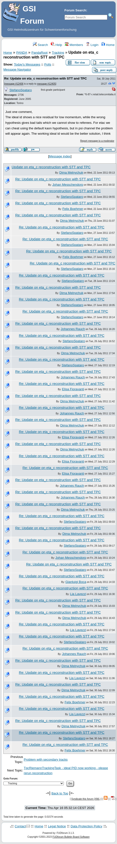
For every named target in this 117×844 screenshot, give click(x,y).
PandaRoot (39, 52)
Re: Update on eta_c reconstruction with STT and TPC (45, 78)
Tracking (58, 52)
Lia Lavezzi (78, 594)
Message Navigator (17, 69)
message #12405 (46, 83)
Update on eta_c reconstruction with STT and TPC (51, 167)
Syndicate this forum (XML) (86, 799)
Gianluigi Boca (75, 582)
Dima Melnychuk (71, 172)
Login (92, 45)
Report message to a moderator (97, 140)
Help (56, 45)
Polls (47, 64)
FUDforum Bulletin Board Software (70, 837)
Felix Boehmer (72, 209)
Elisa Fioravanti (73, 389)
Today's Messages (27, 64)
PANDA (21, 52)
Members (74, 45)
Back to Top (59, 793)
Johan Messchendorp (67, 184)
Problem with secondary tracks (45, 759)
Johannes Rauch (73, 329)
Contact (20, 826)
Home (108, 45)
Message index (60, 156)
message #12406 (14, 83)
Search (40, 45)
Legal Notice (57, 826)
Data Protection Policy (86, 826)
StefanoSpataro (20, 90)
